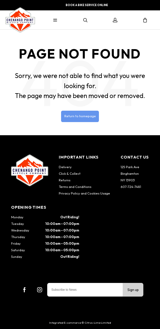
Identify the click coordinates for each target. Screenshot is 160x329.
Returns (64, 180)
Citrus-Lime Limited (98, 322)
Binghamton (130, 173)
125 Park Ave (130, 167)
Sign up (133, 289)
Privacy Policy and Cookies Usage (84, 193)
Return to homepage (80, 116)
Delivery (65, 167)
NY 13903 (128, 180)
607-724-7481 (131, 187)
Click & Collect (70, 173)
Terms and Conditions (75, 187)
